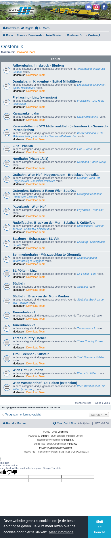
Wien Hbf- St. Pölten (28, 370)
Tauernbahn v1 (24, 312)
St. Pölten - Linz (25, 270)
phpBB (44, 436)
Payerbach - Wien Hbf (29, 206)
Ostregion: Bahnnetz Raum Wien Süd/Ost (44, 190)
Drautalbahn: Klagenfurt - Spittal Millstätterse (47, 81)
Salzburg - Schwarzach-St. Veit (36, 238)
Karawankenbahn (26, 113)
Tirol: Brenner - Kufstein (31, 354)
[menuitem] (10, 28)
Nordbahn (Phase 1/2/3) (30, 158)
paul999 (73, 444)
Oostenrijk (12, 46)
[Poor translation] (12, 472)
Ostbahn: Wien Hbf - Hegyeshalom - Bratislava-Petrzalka (56, 174)
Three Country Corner (29, 338)
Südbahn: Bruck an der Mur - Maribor (41, 296)
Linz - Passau (23, 146)
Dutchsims (63, 432)
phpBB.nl (68, 440)
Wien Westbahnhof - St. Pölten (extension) (45, 383)
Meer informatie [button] (61, 532)
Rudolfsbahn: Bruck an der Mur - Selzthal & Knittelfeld (54, 222)
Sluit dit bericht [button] (99, 527)
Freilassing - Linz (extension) (35, 97)
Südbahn (19, 283)
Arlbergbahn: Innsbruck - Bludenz (38, 65)
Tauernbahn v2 (24, 325)
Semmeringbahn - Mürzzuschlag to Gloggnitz (47, 254)
